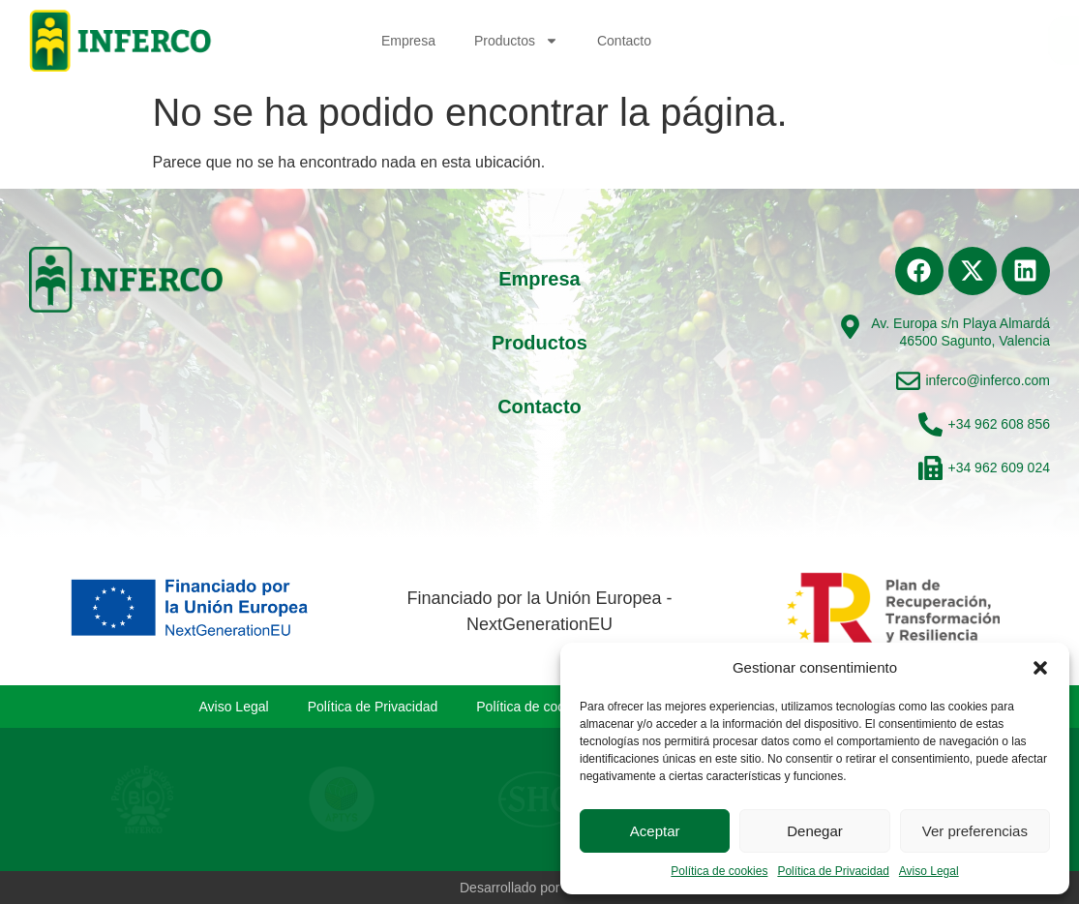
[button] (1040, 668)
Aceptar (655, 831)
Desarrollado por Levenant (539, 887)
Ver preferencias (975, 831)
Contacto (624, 40)
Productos (516, 40)
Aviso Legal (929, 871)
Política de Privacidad (832, 871)
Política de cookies (719, 871)
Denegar (815, 831)
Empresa (408, 40)
